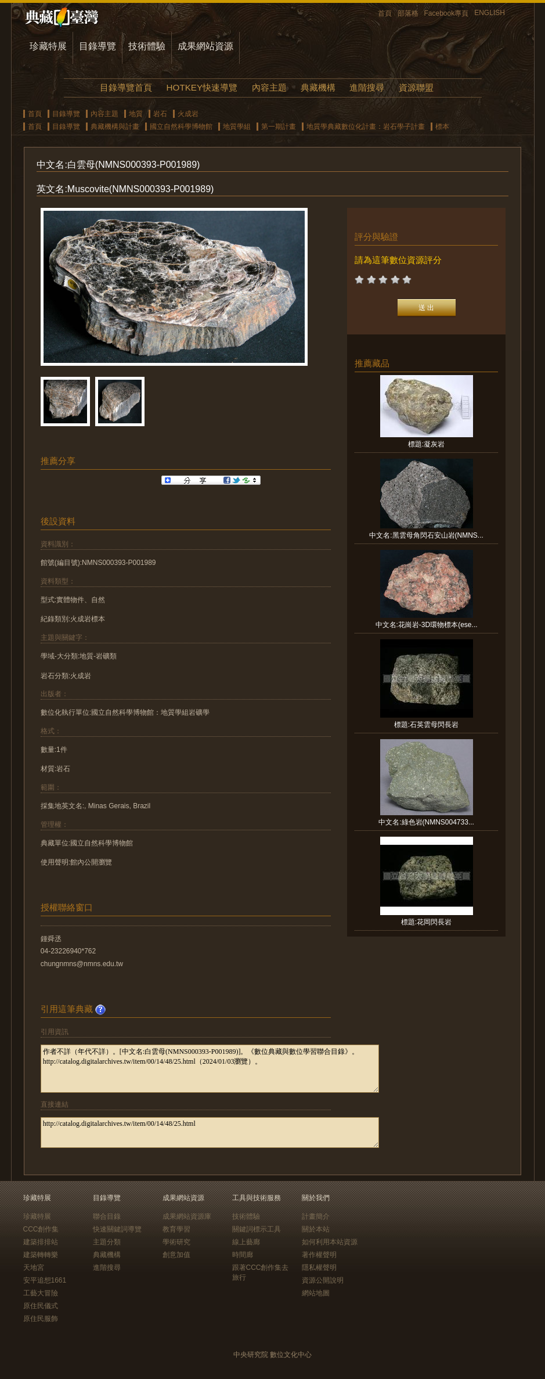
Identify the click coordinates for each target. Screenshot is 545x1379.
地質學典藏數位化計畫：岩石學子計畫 (365, 127)
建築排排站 (40, 1242)
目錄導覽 (97, 46)
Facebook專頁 (446, 13)
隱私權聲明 (319, 1267)
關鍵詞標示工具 (256, 1229)
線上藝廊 (246, 1242)
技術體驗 (146, 46)
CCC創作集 (41, 1229)
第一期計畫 (278, 127)
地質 (136, 114)
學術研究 (176, 1242)
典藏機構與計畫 (115, 127)
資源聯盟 (416, 87)
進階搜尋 (366, 87)
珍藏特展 (48, 46)
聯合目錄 (107, 1216)
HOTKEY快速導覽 (202, 87)
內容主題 (269, 87)
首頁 (385, 13)
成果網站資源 (205, 46)
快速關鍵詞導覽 (117, 1229)
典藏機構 (318, 87)
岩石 (160, 114)
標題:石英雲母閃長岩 (426, 725)
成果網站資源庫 (187, 1216)
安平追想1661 (45, 1280)
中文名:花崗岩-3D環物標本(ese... (427, 625)
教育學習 (176, 1229)
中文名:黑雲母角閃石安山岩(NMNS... (426, 535)
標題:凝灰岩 (426, 444)
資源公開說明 (323, 1280)
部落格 (408, 13)
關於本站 (316, 1229)
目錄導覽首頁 (126, 87)
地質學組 (237, 127)
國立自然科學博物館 (181, 127)
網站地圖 (316, 1293)
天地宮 (33, 1267)
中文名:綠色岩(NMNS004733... (426, 822)
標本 (442, 127)
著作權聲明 (319, 1255)
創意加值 (176, 1255)
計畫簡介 (316, 1216)
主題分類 (107, 1242)
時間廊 (242, 1255)
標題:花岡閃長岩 (426, 922)
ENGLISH (489, 13)
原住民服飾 (40, 1319)
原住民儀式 (40, 1306)
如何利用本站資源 (330, 1242)
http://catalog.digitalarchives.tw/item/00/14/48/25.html (210, 1132)
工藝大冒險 (40, 1293)
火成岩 (188, 114)
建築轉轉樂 (40, 1255)
